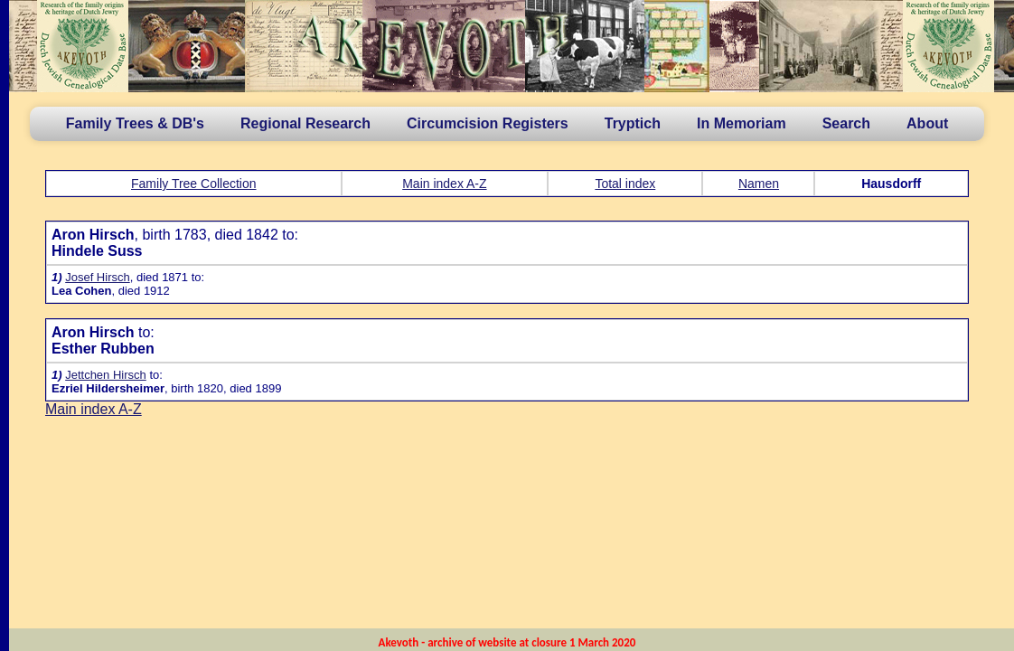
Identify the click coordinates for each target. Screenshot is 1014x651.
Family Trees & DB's (135, 123)
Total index (625, 183)
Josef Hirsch (97, 277)
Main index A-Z (444, 183)
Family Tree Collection (194, 183)
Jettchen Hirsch (105, 375)
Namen (758, 183)
